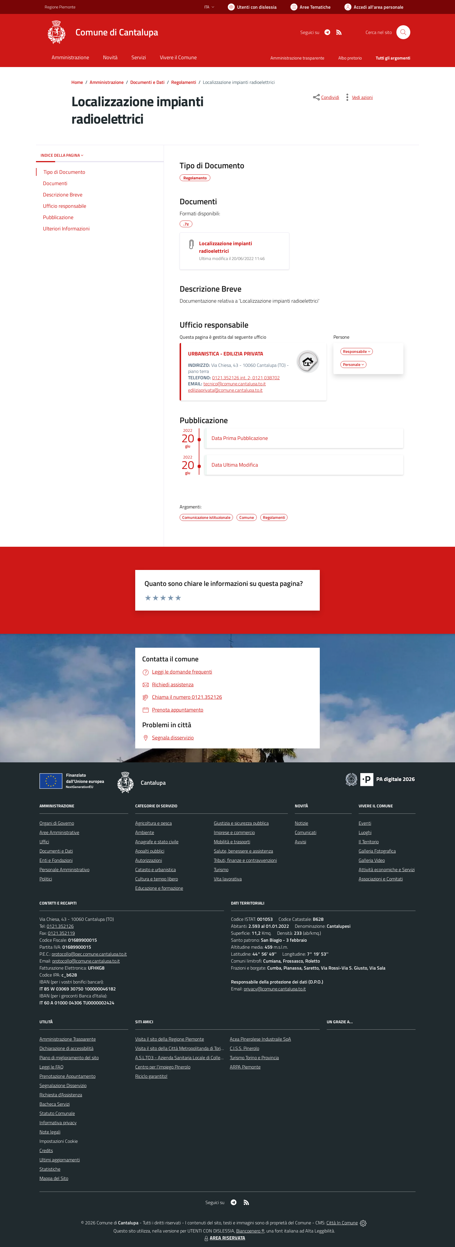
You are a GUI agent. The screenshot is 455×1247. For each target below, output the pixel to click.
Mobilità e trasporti (232, 841)
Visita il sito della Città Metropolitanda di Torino (180, 1048)
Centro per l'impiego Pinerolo (162, 1066)
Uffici (44, 841)
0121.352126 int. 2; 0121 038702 (246, 377)
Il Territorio (369, 841)
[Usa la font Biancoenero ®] (252, 7)
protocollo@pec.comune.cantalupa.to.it (89, 953)
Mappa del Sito (53, 1178)
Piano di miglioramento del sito (69, 1057)
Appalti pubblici (149, 850)
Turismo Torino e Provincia (254, 1057)
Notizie (301, 823)
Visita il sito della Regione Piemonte (169, 1038)
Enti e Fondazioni (56, 860)
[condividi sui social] (325, 97)
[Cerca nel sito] (403, 32)
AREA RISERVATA (224, 1237)
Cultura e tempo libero (156, 878)
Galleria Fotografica (377, 850)
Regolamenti (183, 82)
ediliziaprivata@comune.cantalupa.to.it (225, 390)
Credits (46, 1150)
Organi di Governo (56, 823)
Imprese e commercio (234, 832)
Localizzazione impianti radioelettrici (225, 247)
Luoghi (365, 832)
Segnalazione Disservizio (62, 1085)
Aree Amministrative (59, 832)
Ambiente (144, 832)
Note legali (49, 1131)
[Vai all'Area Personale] (373, 7)
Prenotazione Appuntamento (67, 1076)
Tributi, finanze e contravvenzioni (245, 860)
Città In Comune (342, 1222)
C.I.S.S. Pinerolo (244, 1048)
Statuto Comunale (57, 1113)
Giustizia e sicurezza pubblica (241, 823)
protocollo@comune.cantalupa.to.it (86, 960)
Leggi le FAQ (51, 1066)
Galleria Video (372, 860)
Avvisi (300, 841)
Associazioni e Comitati (381, 878)
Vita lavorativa (228, 878)
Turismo (221, 869)
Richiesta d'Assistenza (60, 1094)
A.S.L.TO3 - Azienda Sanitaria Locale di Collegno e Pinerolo (191, 1057)
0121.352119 (61, 933)
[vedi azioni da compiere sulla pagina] (358, 97)
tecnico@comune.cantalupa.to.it (234, 383)
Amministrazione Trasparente (67, 1038)
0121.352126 (60, 926)
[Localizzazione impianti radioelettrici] (191, 244)
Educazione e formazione (159, 888)
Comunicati (305, 832)
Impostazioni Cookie (58, 1141)
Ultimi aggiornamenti (59, 1159)
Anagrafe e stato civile (156, 841)
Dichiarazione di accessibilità (66, 1048)
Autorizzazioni (148, 860)
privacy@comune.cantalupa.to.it (275, 988)
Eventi (365, 823)
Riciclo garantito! (151, 1076)
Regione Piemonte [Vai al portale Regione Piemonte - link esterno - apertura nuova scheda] (60, 7)
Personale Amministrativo (64, 869)
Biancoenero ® (250, 1230)
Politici (45, 878)
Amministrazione (107, 82)
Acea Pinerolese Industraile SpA (260, 1038)
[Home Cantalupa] (101, 32)
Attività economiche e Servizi (387, 869)
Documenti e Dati (147, 82)
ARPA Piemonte (245, 1066)
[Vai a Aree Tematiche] (310, 7)
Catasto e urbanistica (155, 869)
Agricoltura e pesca (153, 823)
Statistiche (49, 1168)
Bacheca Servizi (54, 1103)
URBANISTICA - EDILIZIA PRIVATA (225, 354)
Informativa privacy (58, 1122)
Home (77, 82)
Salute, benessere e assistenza (243, 850)
